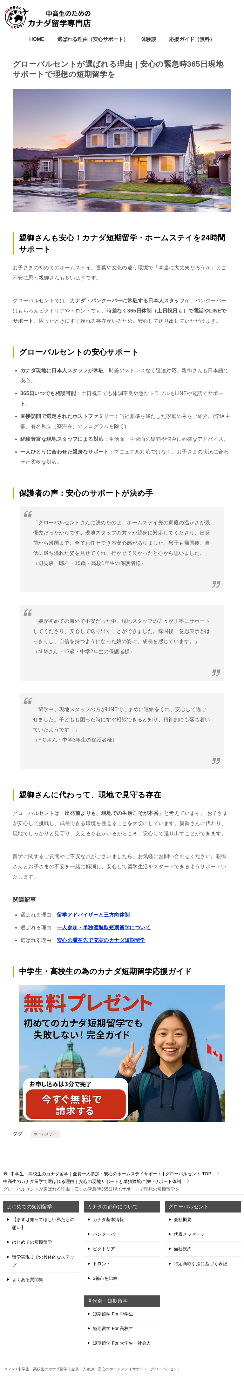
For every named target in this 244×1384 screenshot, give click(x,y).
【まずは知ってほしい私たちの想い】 (43, 1223)
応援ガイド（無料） (192, 39)
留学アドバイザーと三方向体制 (93, 914)
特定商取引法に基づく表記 (200, 1263)
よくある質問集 (27, 1279)
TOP (110, 1173)
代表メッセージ (189, 1234)
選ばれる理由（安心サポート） (92, 39)
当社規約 (183, 1248)
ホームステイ (45, 1134)
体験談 (148, 39)
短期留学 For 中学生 (113, 1313)
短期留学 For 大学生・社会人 (122, 1343)
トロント (102, 1263)
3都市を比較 (105, 1278)
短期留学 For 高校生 (113, 1328)
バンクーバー (106, 1234)
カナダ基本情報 (108, 1219)
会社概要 (183, 1219)
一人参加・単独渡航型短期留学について (104, 927)
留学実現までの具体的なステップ (43, 1260)
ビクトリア (104, 1248)
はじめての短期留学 (32, 1242)
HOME (36, 39)
